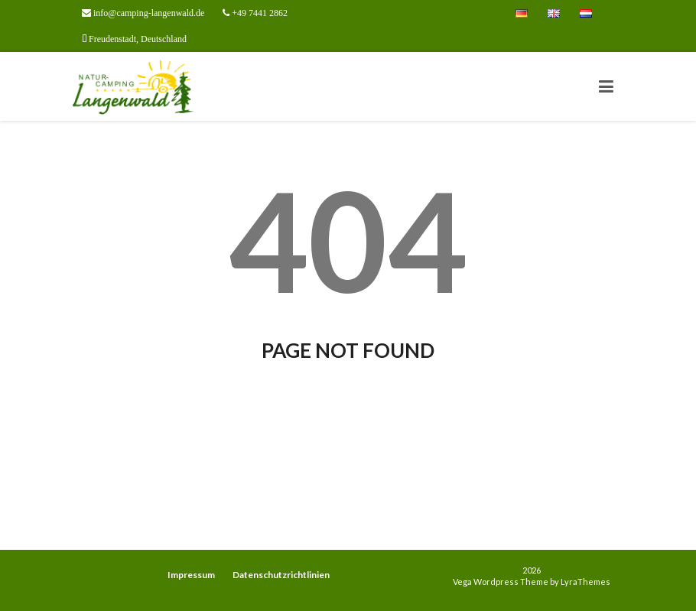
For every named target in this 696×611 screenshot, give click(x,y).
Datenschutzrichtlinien (281, 574)
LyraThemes (585, 582)
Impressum (191, 574)
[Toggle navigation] (606, 86)
